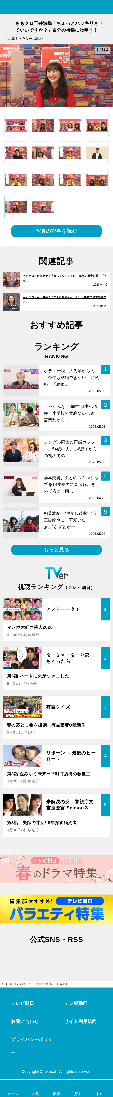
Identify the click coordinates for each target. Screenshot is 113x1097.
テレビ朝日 (22, 1003)
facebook (56, 954)
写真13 (63, 984)
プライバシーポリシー (32, 1046)
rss (73, 954)
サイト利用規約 (80, 1021)
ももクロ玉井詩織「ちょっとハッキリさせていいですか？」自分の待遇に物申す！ (44, 984)
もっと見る (56, 549)
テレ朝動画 (75, 1003)
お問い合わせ (25, 1021)
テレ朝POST (56, 7)
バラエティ (22, 984)
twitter (40, 954)
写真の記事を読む (56, 231)
